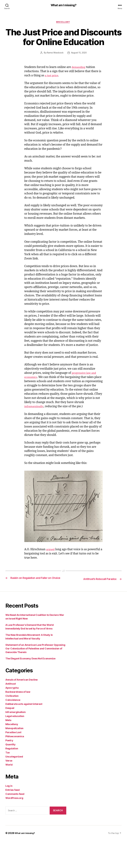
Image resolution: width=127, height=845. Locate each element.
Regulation (11, 752)
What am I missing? (63, 5)
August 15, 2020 (79, 53)
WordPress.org (14, 802)
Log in (8, 790)
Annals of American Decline (21, 684)
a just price (52, 76)
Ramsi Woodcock (54, 53)
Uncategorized (14, 760)
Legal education (14, 720)
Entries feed (12, 794)
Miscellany (63, 23)
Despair (10, 712)
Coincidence (12, 704)
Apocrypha (12, 692)
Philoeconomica (14, 740)
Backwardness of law (17, 696)
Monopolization (14, 732)
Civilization (12, 700)
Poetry (9, 744)
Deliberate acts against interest (23, 708)
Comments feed (14, 798)
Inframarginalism (15, 716)
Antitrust (10, 688)
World (9, 769)
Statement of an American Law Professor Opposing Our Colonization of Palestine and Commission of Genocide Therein (35, 653)
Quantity (10, 748)
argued (51, 550)
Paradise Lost (13, 736)
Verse (8, 765)
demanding (79, 68)
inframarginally (45, 407)
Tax (7, 756)
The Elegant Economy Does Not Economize (30, 662)
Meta (8, 724)
